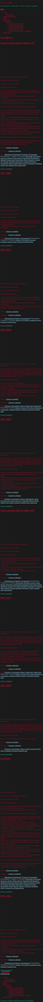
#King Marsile (17, 158)
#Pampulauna (34, 158)
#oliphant (39, 163)
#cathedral (26, 162)
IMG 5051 (6, 249)
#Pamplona (26, 158)
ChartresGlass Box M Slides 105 (17, 510)
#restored (21, 242)
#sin (6, 165)
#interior (16, 886)
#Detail (10, 242)
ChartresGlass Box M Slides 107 (17, 43)
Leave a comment (6, 169)
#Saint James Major (21, 160)
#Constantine (33, 154)
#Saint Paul (29, 406)
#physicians (10, 503)
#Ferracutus (37, 156)
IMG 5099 (6, 685)
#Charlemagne (17, 154)
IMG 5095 (6, 419)
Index (5, 18)
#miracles (32, 163)
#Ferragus (4, 158)
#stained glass (12, 165)
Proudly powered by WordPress (23, 1000)
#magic (18, 409)
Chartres (8, 22)
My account (10, 14)
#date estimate (13, 163)
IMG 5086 (6, 173)
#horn (20, 163)
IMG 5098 (6, 329)
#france (9, 158)
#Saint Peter (37, 406)
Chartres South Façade (16, 27)
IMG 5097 (6, 598)
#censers (33, 162)
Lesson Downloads (9, 16)
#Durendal (29, 156)
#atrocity (18, 501)
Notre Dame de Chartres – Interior (20, 31)
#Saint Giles (10, 160)
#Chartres (25, 154)
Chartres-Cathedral (12, 147)
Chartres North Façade (16, 25)
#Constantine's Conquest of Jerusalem (13, 156)
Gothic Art (6, 20)
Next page (6, 972)
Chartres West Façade (16, 23)
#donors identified (16, 588)
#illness (3, 503)
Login (5, 13)
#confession (4, 163)
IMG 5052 (6, 896)
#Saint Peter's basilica (8, 408)
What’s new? (7, 33)
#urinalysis (33, 503)
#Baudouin (8, 154)
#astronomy (19, 162)
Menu (2, 9)
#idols (37, 501)
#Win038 (12, 162)
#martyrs (25, 163)
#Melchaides (30, 499)
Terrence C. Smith (6, 2)
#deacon (31, 501)
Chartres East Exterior (16, 29)
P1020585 (6, 758)
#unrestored (22, 165)
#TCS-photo (5, 162)
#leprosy (24, 676)
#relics (3, 165)
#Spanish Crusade (34, 160)
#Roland (3, 160)
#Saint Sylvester (20, 408)
